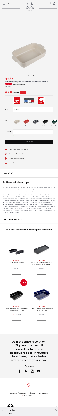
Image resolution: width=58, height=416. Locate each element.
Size (6, 109)
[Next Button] (55, 120)
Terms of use (48, 392)
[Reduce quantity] (15, 132)
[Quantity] (33, 132)
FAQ (29, 392)
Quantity (7, 131)
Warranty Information (20, 392)
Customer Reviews (13, 219)
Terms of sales (13, 393)
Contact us (9, 392)
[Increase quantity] (50, 132)
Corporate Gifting (37, 392)
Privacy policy (31, 393)
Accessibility (22, 393)
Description (9, 173)
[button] (25, 75)
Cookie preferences (43, 393)
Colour (7, 120)
